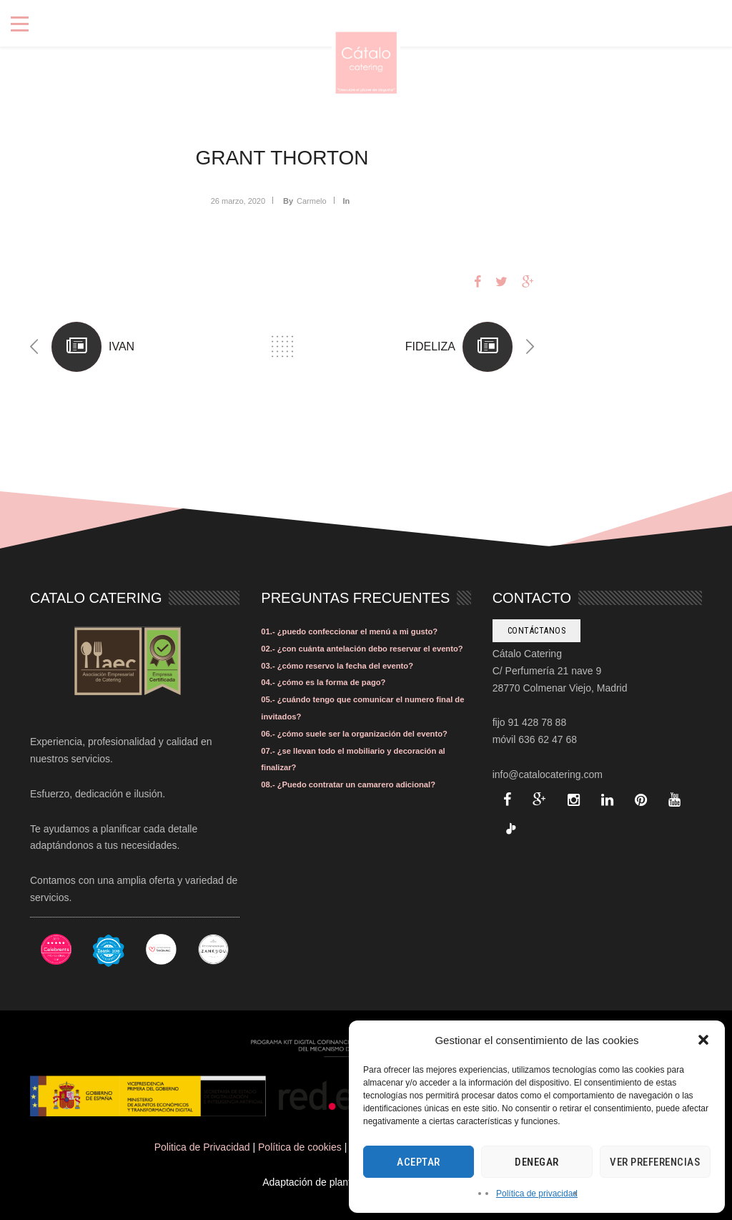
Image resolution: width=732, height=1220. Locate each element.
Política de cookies (300, 1147)
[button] (703, 1040)
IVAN (121, 346)
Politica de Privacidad (202, 1147)
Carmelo (312, 201)
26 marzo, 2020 (238, 201)
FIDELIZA (430, 346)
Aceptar (418, 1162)
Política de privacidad (537, 1194)
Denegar (537, 1162)
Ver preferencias (655, 1162)
